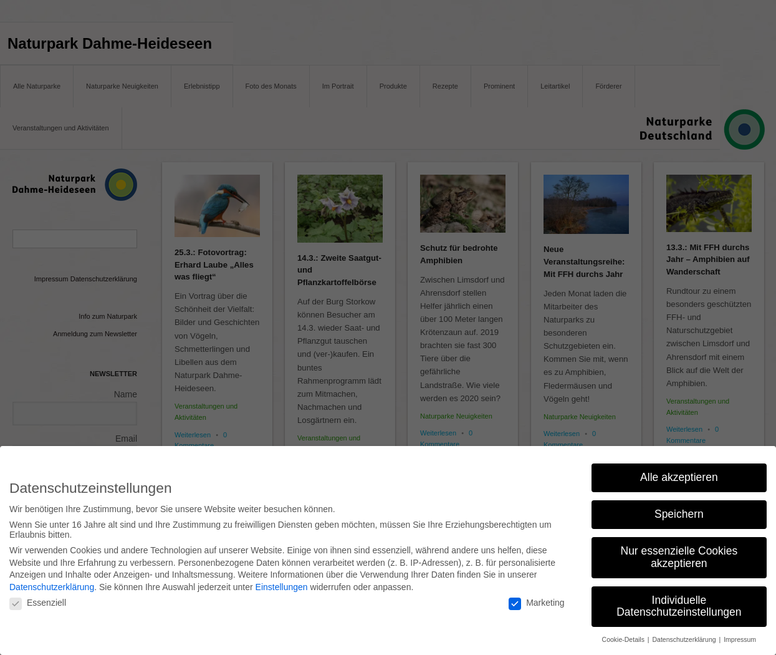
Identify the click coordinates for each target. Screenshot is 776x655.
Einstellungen (282, 585)
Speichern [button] (679, 513)
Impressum (740, 638)
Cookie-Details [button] (624, 638)
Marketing (536, 601)
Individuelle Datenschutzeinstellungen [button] (678, 604)
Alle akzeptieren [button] (679, 476)
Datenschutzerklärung (51, 585)
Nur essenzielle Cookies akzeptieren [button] (679, 555)
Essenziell (37, 601)
